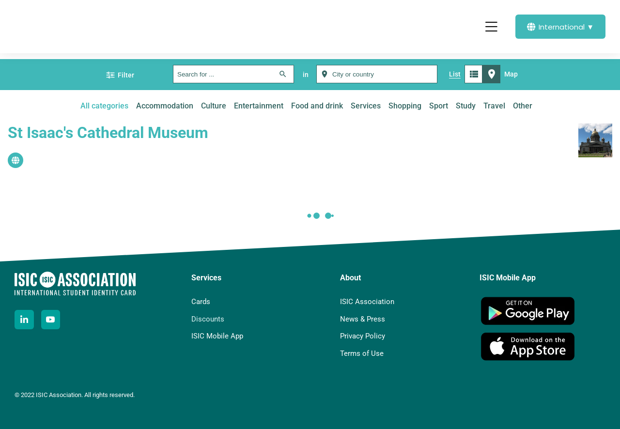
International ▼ (560, 27)
